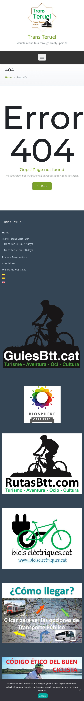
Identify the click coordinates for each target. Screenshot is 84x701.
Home (8, 77)
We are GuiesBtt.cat (14, 269)
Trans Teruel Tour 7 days (18, 243)
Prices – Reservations (14, 257)
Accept (42, 696)
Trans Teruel (42, 37)
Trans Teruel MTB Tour (15, 238)
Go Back (42, 186)
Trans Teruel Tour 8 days (18, 250)
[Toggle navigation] (42, 57)
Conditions (8, 263)
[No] (79, 690)
